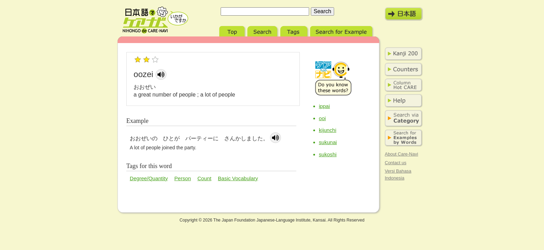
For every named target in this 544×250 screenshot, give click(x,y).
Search (263, 30)
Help (402, 101)
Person (183, 178)
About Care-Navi (401, 154)
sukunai (328, 142)
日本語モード (404, 14)
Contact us (395, 162)
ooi (322, 118)
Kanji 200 (402, 54)
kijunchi (327, 130)
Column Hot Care (402, 85)
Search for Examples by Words (402, 138)
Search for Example (341, 30)
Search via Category (402, 118)
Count (204, 178)
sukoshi (328, 154)
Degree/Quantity (149, 178)
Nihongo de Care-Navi (155, 20)
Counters (402, 69)
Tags (294, 30)
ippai (324, 106)
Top (233, 30)
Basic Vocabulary (238, 178)
